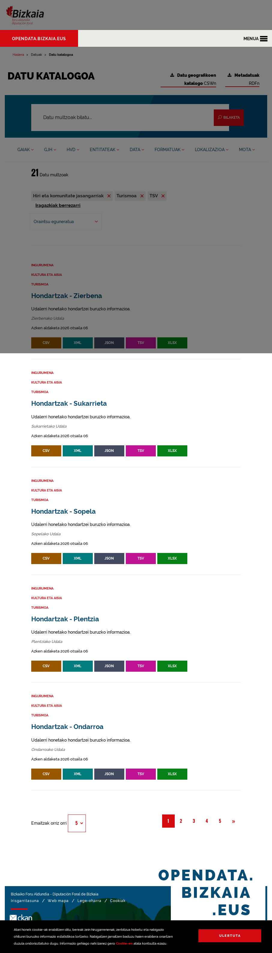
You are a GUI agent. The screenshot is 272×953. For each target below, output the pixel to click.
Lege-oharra (89, 901)
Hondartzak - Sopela (63, 511)
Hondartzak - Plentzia (65, 619)
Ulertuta (230, 936)
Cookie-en (124, 944)
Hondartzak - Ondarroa (67, 726)
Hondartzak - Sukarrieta (69, 403)
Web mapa (58, 901)
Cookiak (117, 901)
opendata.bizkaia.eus (39, 38)
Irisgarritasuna (25, 901)
